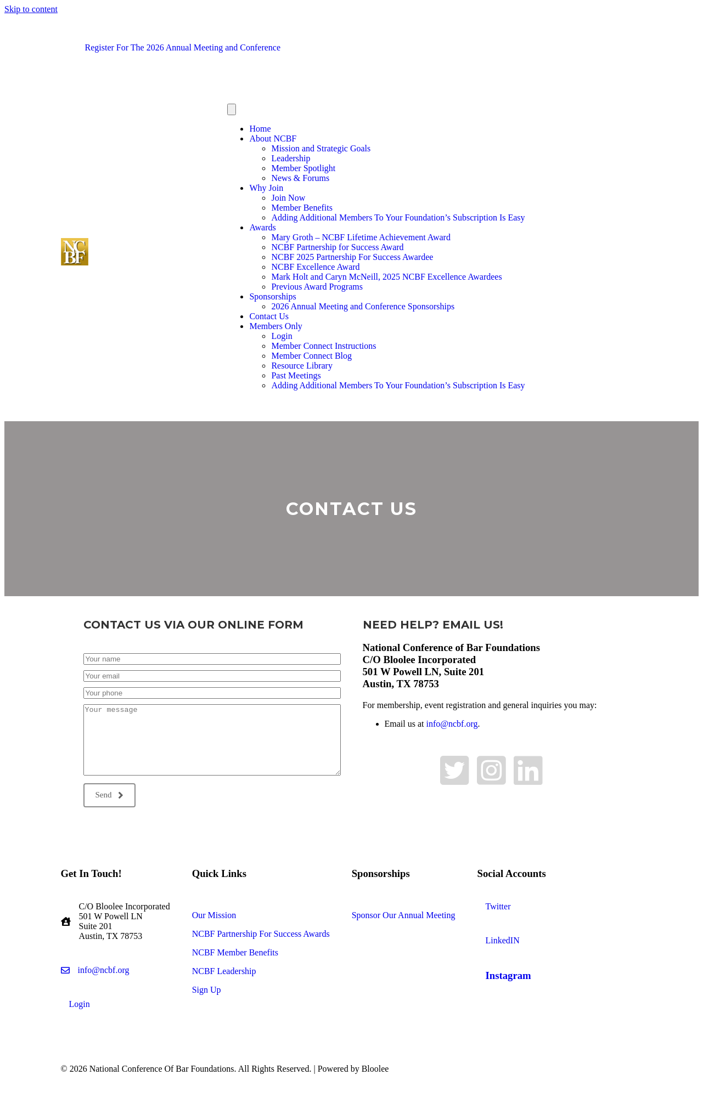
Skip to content (31, 9)
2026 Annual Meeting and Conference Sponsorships (362, 306)
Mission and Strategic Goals (320, 148)
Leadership (290, 158)
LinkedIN (503, 940)
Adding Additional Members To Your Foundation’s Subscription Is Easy (398, 217)
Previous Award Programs (317, 286)
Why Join (266, 188)
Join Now (288, 197)
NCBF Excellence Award (315, 266)
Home (260, 128)
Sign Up (206, 989)
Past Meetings (295, 375)
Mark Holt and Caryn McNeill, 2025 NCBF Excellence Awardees (386, 276)
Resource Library (302, 365)
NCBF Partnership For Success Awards (261, 933)
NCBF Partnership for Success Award (337, 247)
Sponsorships (272, 296)
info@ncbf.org (451, 723)
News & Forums (300, 178)
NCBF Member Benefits (235, 952)
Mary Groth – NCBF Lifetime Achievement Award (360, 237)
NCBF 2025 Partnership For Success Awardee (352, 257)
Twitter (498, 906)
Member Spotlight (303, 168)
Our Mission (214, 915)
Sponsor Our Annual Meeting (403, 915)
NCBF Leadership (224, 971)
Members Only (275, 326)
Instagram (508, 975)
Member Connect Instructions (323, 345)
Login (281, 336)
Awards (262, 227)
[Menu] (231, 109)
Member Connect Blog (311, 355)
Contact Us (269, 316)
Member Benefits (302, 207)
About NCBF (272, 138)
